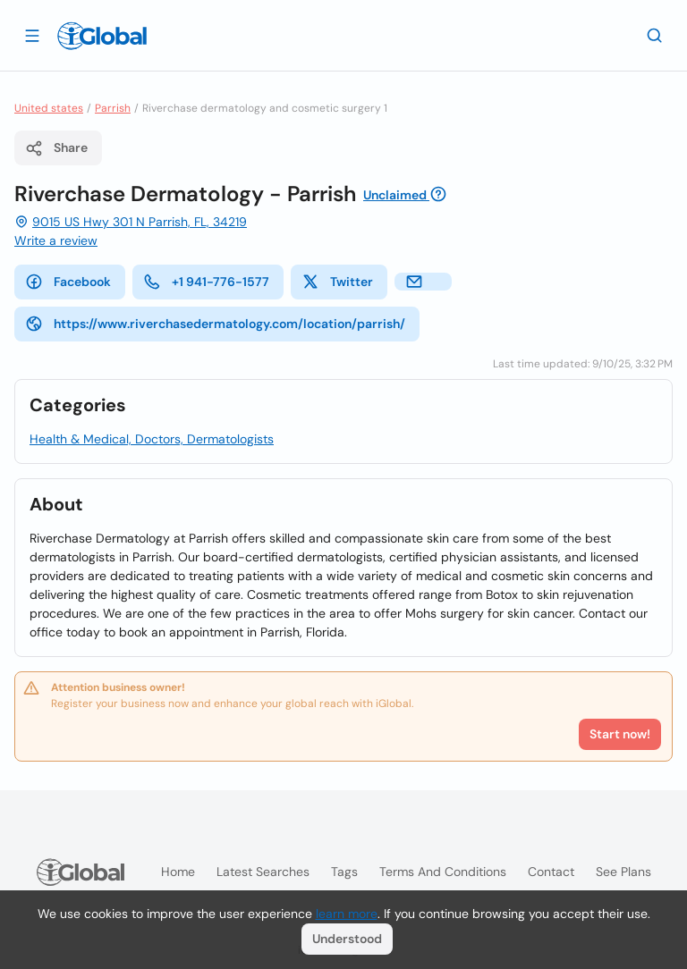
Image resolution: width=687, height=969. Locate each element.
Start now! (619, 734)
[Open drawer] (32, 35)
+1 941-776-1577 (206, 282)
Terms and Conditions (442, 872)
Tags (344, 872)
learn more (346, 914)
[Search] (655, 35)
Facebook (68, 282)
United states (48, 108)
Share (56, 148)
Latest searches (263, 872)
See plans (623, 872)
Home (178, 872)
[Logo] (102, 36)
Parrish (113, 108)
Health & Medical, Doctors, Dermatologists (152, 439)
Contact (551, 872)
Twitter (337, 282)
